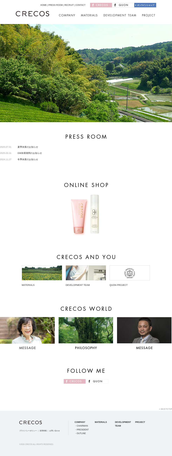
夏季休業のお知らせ (28, 147)
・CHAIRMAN (81, 426)
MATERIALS (101, 422)
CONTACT (80, 5)
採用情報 (43, 431)
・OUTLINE (80, 433)
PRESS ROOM (55, 5)
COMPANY (80, 422)
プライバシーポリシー (28, 431)
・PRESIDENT (82, 429)
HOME (43, 5)
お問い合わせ (54, 431)
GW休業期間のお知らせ (30, 153)
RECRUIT (69, 5)
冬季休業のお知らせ (28, 159)
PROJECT (140, 422)
